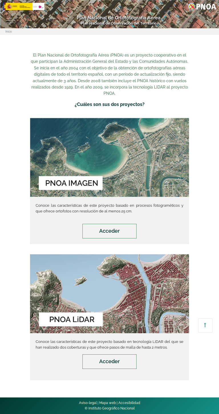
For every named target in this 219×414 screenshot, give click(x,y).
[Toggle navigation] (9, 20)
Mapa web (107, 403)
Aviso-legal (88, 403)
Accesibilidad (129, 403)
